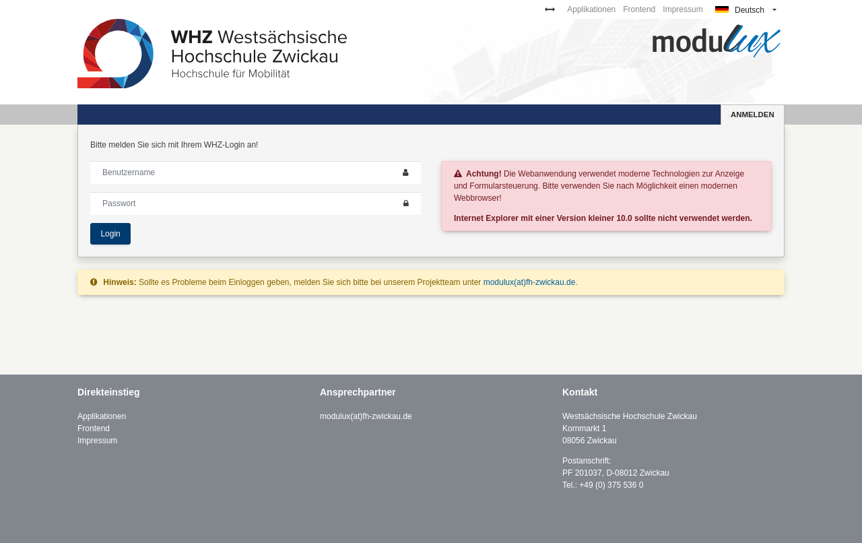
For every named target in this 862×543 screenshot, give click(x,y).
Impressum (682, 9)
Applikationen (591, 9)
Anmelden (752, 114)
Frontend (639, 9)
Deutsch (739, 10)
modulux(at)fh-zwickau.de (530, 282)
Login (110, 233)
